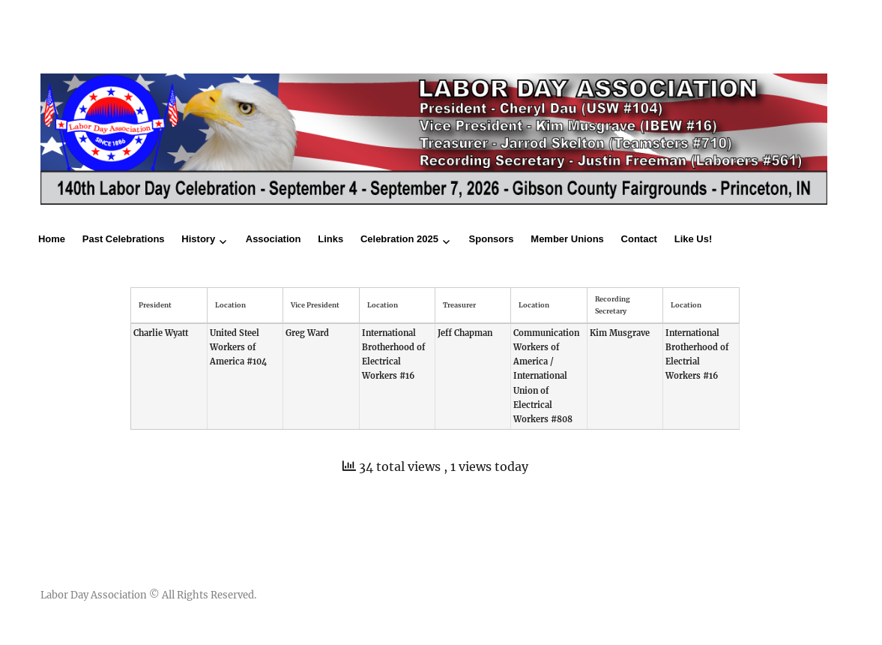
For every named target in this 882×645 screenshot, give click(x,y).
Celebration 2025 (399, 238)
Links (330, 238)
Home (51, 238)
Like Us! (693, 238)
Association (273, 238)
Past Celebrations (123, 238)
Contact (639, 238)
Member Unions (567, 238)
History (198, 238)
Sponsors (491, 238)
